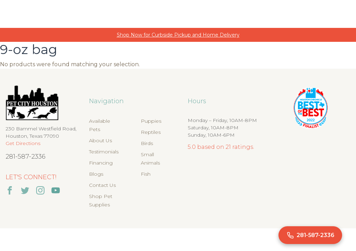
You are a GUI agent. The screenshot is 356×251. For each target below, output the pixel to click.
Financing (101, 163)
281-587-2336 (26, 156)
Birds (147, 143)
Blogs (96, 174)
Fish (146, 174)
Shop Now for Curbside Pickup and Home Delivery (178, 35)
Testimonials (104, 152)
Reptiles (151, 132)
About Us (100, 140)
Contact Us (102, 185)
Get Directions (23, 143)
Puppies (151, 121)
